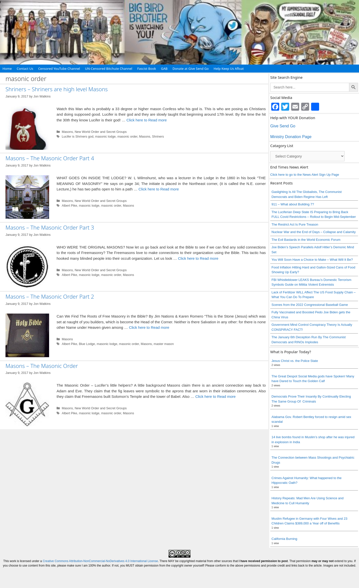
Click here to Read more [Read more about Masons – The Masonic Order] (215, 396)
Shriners (158, 136)
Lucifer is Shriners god (77, 136)
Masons (67, 132)
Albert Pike (69, 205)
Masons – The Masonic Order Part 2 (49, 296)
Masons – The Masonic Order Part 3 (49, 227)
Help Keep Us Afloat (229, 68)
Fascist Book (146, 68)
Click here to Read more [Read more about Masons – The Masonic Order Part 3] (198, 258)
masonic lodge (105, 136)
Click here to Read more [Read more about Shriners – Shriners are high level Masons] (146, 120)
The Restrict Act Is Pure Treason (294, 224)
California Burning (284, 539)
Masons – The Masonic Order (41, 365)
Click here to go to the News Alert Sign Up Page (304, 174)
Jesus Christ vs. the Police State (294, 361)
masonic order (127, 136)
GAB (164, 68)
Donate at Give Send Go (191, 68)
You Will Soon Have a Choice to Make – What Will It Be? (312, 259)
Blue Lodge (87, 344)
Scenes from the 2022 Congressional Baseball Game (309, 305)
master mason (164, 344)
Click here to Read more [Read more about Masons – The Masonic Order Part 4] (159, 189)
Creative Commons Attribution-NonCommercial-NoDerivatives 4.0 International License (100, 561)
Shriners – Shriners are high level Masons (56, 89)
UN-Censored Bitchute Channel (108, 68)
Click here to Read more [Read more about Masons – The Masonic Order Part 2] (149, 327)
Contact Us (25, 68)
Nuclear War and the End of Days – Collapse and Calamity (313, 232)
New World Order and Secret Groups (101, 132)
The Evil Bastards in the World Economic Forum (305, 240)
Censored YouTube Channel (59, 68)
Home (7, 68)
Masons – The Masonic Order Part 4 (49, 158)
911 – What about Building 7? (292, 204)
